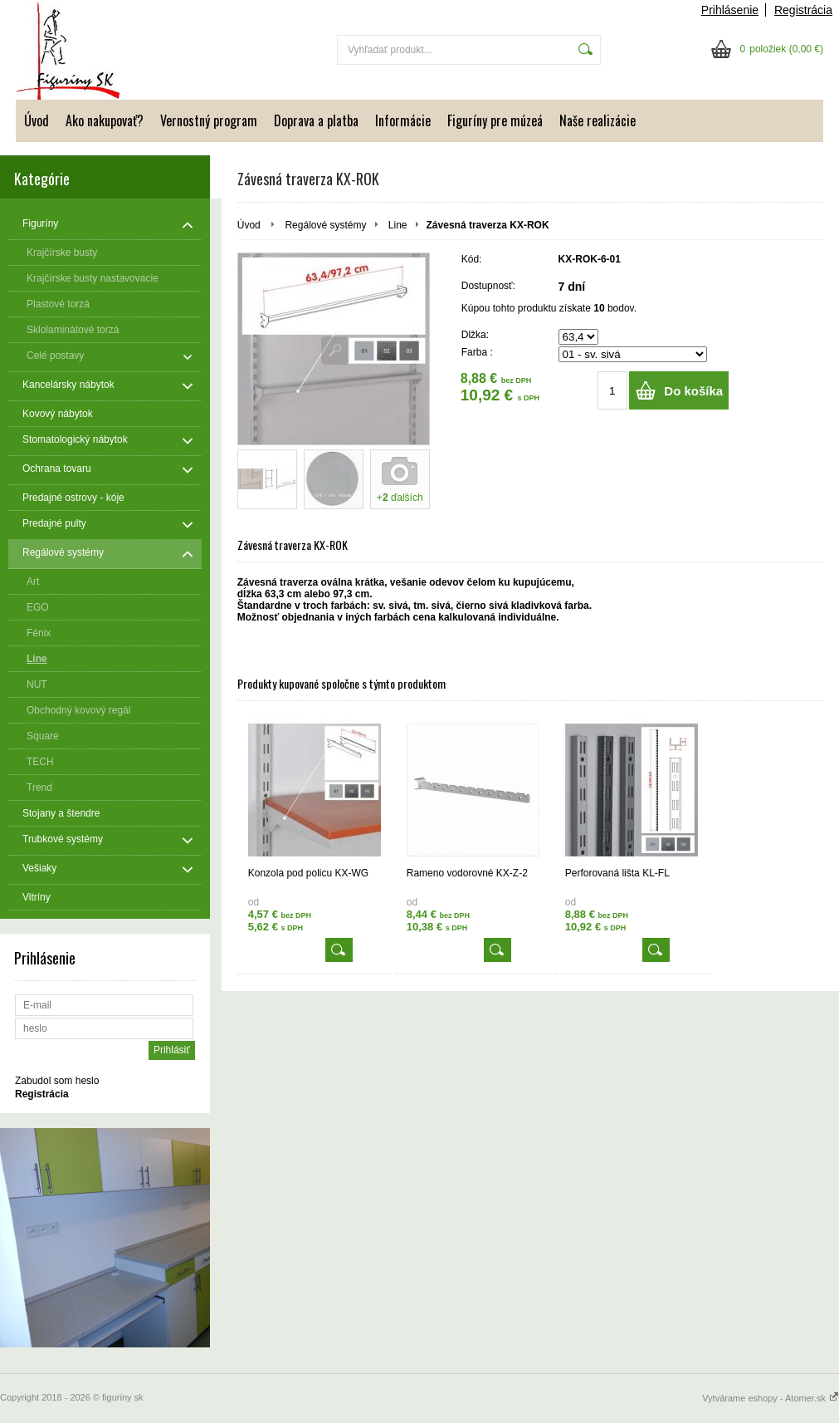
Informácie (403, 120)
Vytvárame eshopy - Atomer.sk (770, 1398)
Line (397, 225)
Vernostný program (208, 120)
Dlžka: (475, 335)
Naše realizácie (597, 120)
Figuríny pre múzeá (495, 120)
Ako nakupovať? (105, 120)
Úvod (36, 120)
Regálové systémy (325, 225)
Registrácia (803, 10)
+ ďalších (400, 497)
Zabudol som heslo (57, 1081)
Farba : (477, 352)
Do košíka (693, 391)
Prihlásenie (730, 10)
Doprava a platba (316, 120)
